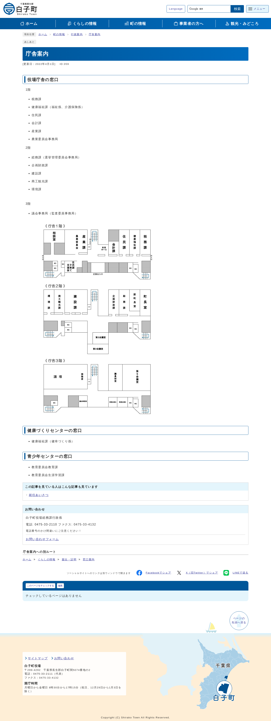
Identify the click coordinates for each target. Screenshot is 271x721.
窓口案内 (88, 559)
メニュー (259, 8)
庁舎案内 (94, 34)
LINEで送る (235, 573)
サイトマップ (38, 658)
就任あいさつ (39, 495)
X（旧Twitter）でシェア (197, 573)
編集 (60, 585)
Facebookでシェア (153, 573)
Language (176, 8)
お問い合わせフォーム (42, 539)
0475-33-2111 (43, 673)
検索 (237, 9)
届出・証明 (69, 559)
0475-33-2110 (46, 524)
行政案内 (77, 34)
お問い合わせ (64, 658)
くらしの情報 (47, 559)
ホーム (42, 34)
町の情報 (59, 34)
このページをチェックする (40, 585)
